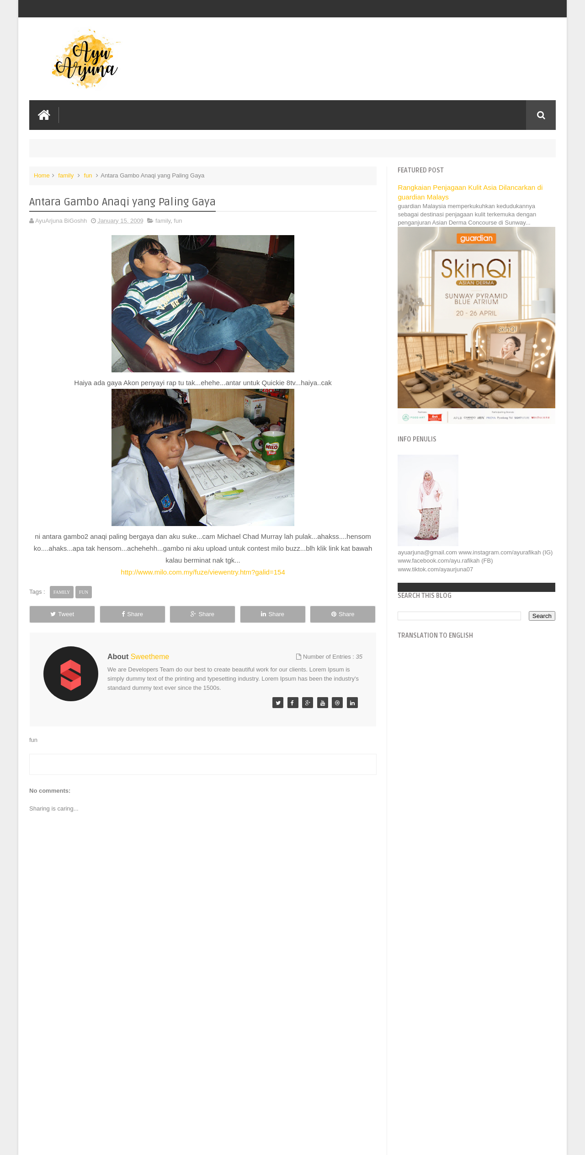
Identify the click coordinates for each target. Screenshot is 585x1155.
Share (132, 614)
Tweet (62, 614)
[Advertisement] (203, 1079)
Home (42, 175)
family (66, 175)
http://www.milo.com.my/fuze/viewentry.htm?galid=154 (203, 572)
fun (88, 175)
